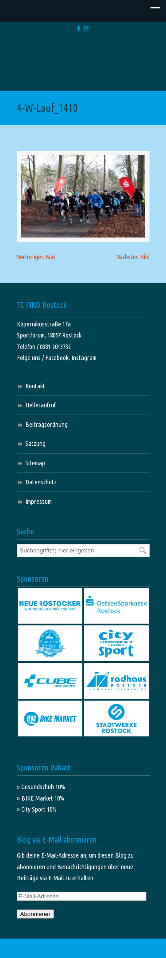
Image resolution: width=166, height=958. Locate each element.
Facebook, (58, 357)
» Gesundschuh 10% (41, 786)
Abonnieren (35, 914)
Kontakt (35, 386)
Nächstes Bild (133, 257)
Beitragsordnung (46, 424)
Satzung (35, 443)
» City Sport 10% (37, 809)
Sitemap (35, 463)
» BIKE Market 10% (40, 798)
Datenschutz (41, 482)
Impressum (38, 501)
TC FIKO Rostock (83, 63)
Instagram (84, 357)
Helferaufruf (40, 405)
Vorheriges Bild (36, 257)
